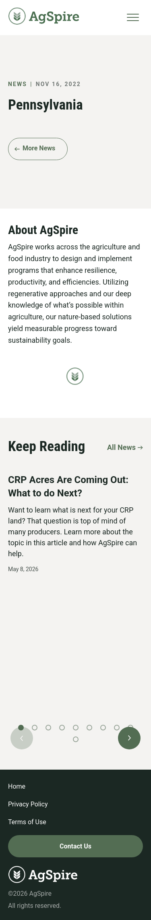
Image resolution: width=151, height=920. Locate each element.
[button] (129, 738)
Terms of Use (27, 822)
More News (39, 148)
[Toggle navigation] (133, 17)
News (17, 84)
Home (16, 786)
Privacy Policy (28, 804)
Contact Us (75, 846)
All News (121, 447)
